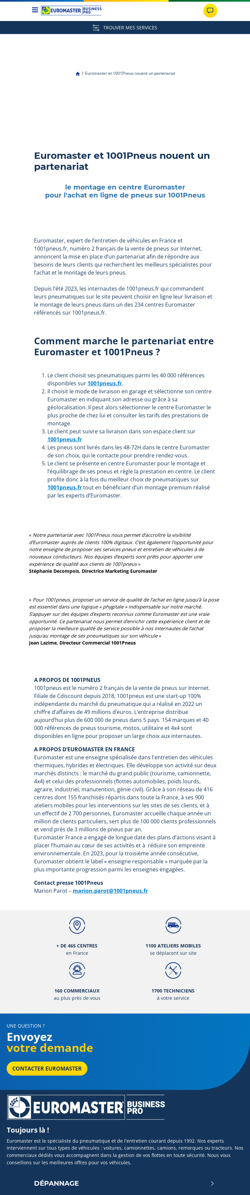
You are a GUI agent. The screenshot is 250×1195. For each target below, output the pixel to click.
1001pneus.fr (104, 383)
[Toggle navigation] (35, 10)
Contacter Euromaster (47, 1068)
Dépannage (124, 1183)
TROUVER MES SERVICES (125, 27)
